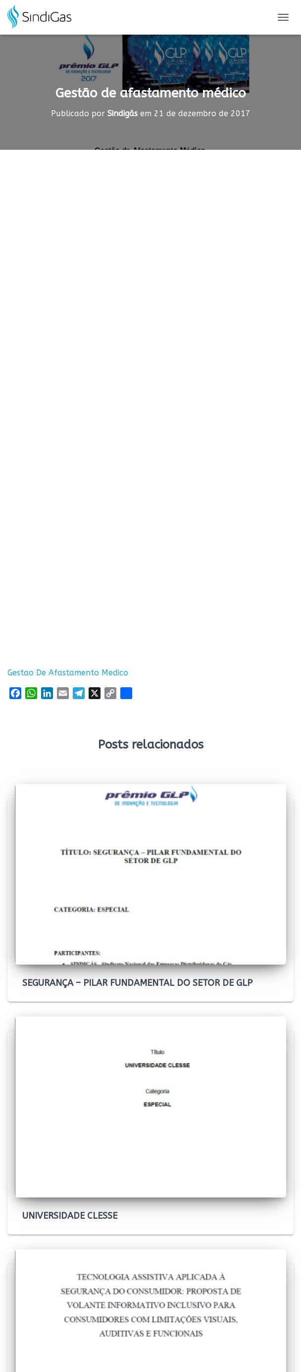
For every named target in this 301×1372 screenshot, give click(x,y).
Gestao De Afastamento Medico (67, 672)
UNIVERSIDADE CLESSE (69, 1215)
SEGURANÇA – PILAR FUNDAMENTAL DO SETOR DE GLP (137, 982)
